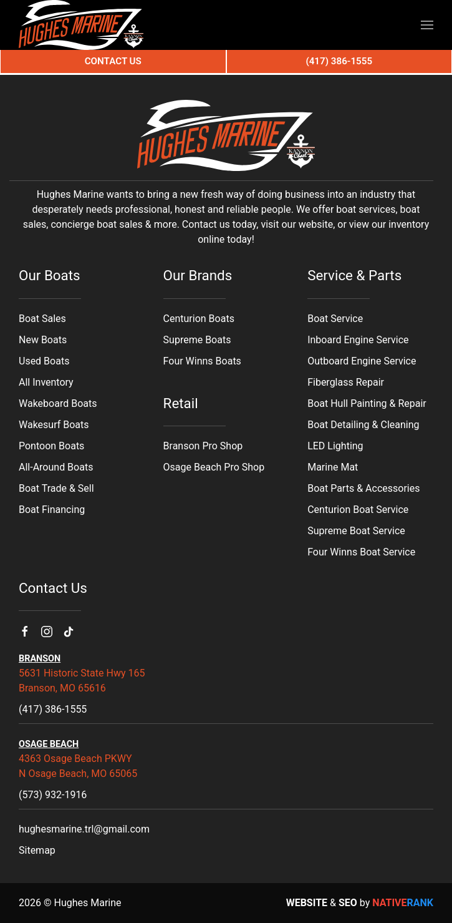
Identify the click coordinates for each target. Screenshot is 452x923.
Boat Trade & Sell (56, 488)
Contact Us (113, 61)
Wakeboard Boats (58, 403)
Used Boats (44, 361)
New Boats (43, 340)
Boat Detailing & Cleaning (363, 425)
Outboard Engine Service (361, 361)
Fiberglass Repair (345, 382)
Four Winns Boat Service (361, 552)
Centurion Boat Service (357, 509)
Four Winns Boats (202, 361)
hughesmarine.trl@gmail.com (84, 829)
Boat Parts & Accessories (363, 488)
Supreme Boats (197, 340)
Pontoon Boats (51, 446)
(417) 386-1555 (53, 709)
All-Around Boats (56, 467)
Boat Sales (42, 319)
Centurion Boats (198, 319)
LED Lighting (335, 446)
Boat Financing (52, 509)
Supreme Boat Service (356, 531)
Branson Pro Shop (203, 446)
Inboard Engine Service (357, 340)
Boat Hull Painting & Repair (366, 403)
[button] (427, 25)
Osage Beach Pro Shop (214, 467)
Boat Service (335, 319)
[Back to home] (81, 25)
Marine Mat (332, 467)
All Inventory (46, 382)
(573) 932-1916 (53, 795)
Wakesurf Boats (54, 425)
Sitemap (37, 850)
